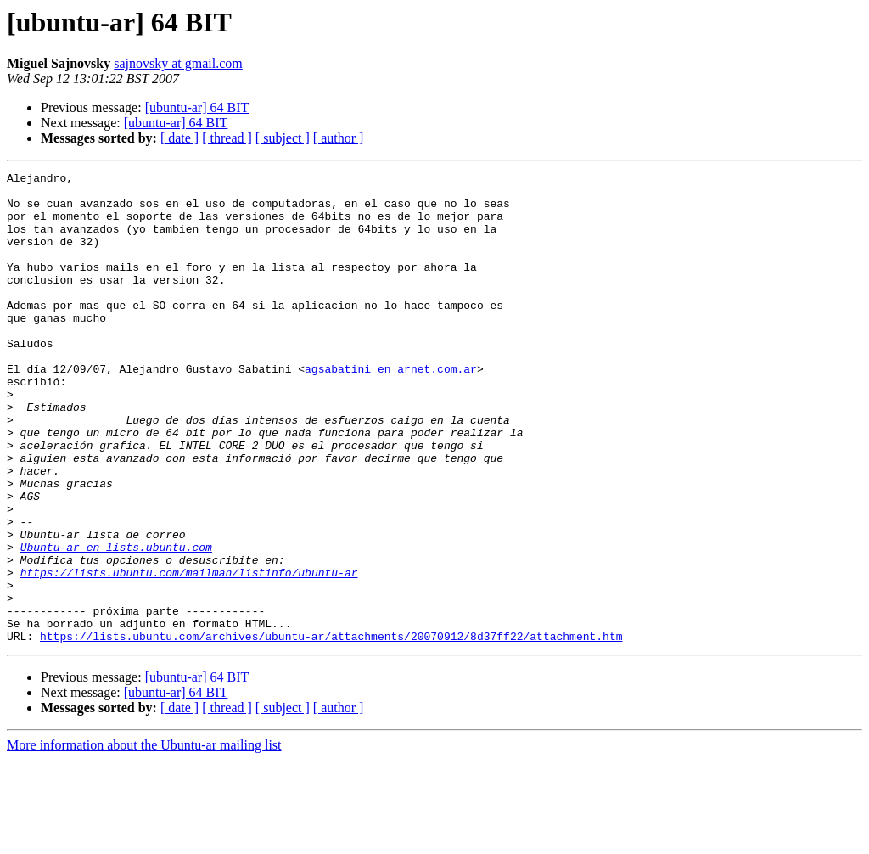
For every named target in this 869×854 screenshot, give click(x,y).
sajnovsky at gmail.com (178, 63)
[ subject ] (282, 138)
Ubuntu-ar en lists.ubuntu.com (116, 623)
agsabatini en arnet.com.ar (391, 409)
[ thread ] (227, 138)
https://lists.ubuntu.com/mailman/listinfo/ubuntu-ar (189, 653)
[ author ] (338, 138)
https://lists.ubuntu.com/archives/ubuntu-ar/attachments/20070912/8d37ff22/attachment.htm (331, 730)
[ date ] (179, 138)
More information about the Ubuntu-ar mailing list (144, 839)
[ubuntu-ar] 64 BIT (197, 107)
